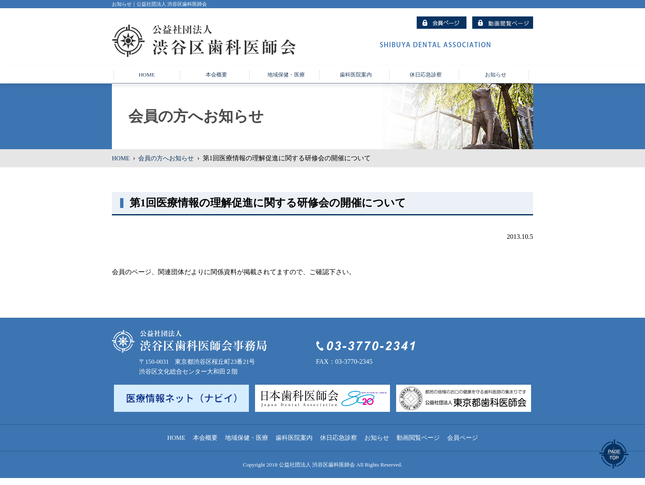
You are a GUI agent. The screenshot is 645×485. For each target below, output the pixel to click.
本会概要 (205, 444)
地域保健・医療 (246, 444)
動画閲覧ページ (418, 444)
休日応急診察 (338, 444)
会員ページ (462, 444)
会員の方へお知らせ (169, 165)
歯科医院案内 (294, 444)
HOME (121, 165)
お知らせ (376, 444)
